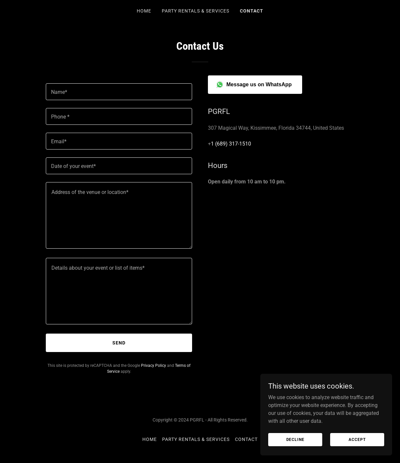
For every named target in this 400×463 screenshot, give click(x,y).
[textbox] (119, 91)
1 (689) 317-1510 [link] (231, 144)
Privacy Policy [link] (153, 365)
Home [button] (149, 439)
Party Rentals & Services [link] (195, 11)
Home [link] (144, 11)
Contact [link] (251, 11)
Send (119, 342)
